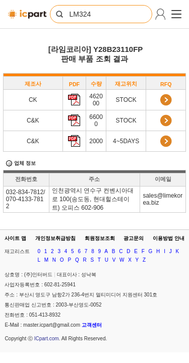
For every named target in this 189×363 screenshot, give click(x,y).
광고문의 (133, 238)
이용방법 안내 (168, 238)
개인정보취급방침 (55, 238)
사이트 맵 (15, 238)
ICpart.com (46, 338)
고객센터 (92, 325)
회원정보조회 (100, 238)
